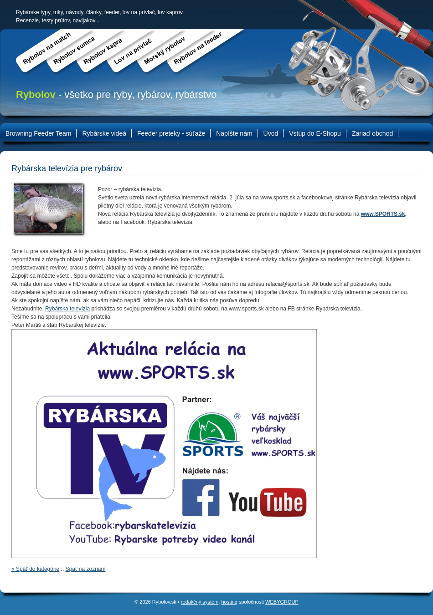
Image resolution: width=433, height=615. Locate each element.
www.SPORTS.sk (383, 214)
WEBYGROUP (282, 602)
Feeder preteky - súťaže (171, 133)
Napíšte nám (234, 133)
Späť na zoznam (86, 569)
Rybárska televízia (67, 308)
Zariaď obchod (372, 133)
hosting (229, 602)
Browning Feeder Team (38, 133)
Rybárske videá (104, 133)
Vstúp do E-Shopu (315, 133)
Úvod (270, 133)
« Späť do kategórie (35, 569)
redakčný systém (200, 602)
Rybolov (36, 94)
